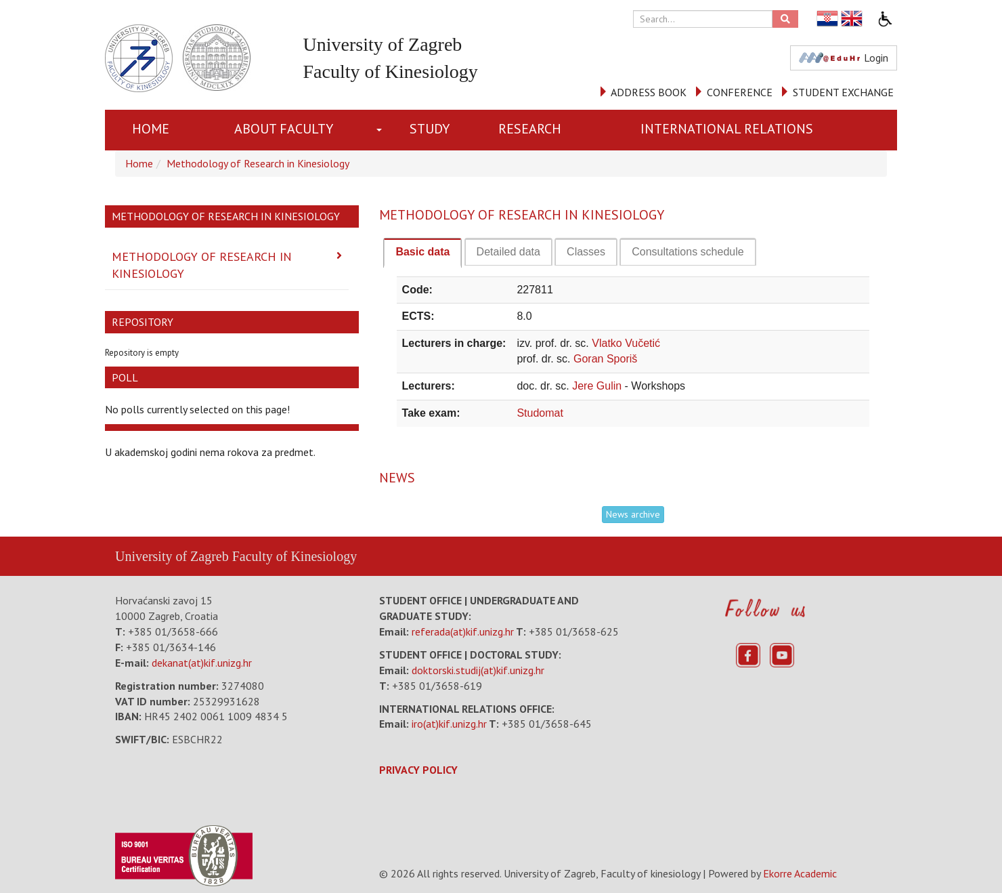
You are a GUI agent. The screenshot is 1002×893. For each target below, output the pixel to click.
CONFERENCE (739, 92)
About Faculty (283, 129)
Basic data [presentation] (422, 251)
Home (150, 129)
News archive (633, 514)
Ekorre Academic (800, 873)
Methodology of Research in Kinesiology (258, 163)
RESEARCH (529, 129)
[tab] (422, 253)
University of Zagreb (172, 556)
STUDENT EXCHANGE (843, 92)
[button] (382, 130)
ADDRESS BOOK (649, 92)
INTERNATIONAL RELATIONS (726, 129)
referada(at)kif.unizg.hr (463, 631)
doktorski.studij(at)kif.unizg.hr (478, 670)
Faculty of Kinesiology (294, 556)
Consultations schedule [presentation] (687, 251)
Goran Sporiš (605, 359)
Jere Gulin (598, 386)
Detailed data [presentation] (508, 251)
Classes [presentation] (586, 251)
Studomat (540, 413)
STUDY (430, 129)
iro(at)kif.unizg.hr (449, 723)
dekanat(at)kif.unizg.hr (202, 662)
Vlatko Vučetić (626, 343)
